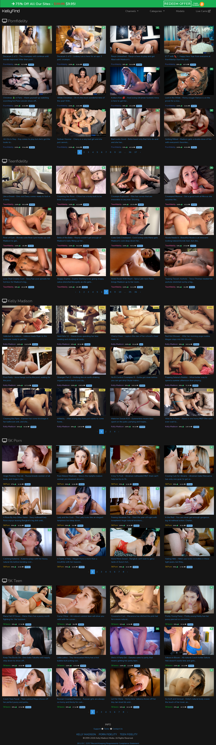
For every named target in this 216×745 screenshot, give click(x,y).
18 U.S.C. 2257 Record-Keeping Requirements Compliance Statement (108, 743)
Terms (106, 728)
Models (180, 11)
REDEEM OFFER (177, 4)
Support (97, 728)
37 (135, 152)
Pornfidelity (8, 64)
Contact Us (118, 728)
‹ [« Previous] (75, 292)
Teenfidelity (8, 204)
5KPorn (6, 484)
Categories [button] (156, 11)
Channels (133, 11)
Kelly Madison (9, 344)
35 (130, 292)
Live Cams (203, 11)
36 (130, 152)
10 (120, 152)
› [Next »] (140, 152)
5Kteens (7, 624)
